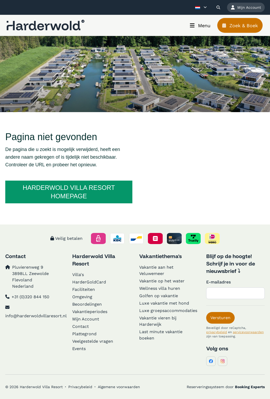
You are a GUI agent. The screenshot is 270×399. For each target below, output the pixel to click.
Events (79, 348)
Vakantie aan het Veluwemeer (156, 270)
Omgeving (82, 296)
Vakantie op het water (162, 280)
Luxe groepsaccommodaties (168, 310)
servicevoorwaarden (248, 332)
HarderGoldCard (89, 282)
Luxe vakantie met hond (164, 303)
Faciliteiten (83, 289)
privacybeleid (216, 332)
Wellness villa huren (159, 288)
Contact (80, 326)
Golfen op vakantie (158, 295)
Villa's (78, 274)
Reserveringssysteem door (226, 387)
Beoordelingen (87, 304)
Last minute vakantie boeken (160, 335)
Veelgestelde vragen (92, 341)
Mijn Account (85, 319)
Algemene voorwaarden (119, 387)
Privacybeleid (80, 387)
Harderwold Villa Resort (93, 260)
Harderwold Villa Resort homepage (69, 192)
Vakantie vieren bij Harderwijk (157, 321)
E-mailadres (218, 282)
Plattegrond (84, 333)
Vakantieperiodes (89, 311)
